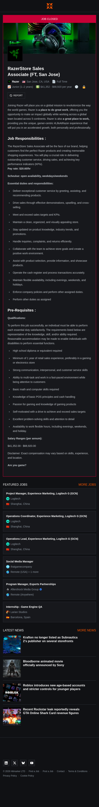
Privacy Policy (10, 775)
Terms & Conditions (77, 771)
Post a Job (48, 771)
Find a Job (34, 771)
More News (86, 630)
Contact (60, 771)
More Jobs (87, 484)
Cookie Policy (27, 775)
